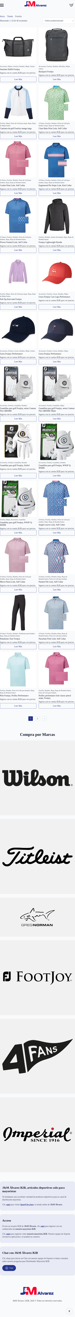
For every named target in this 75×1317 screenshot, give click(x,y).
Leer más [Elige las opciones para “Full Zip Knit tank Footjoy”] (18, 307)
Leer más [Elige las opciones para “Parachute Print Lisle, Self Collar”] (57, 646)
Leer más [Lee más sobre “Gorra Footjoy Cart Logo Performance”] (57, 307)
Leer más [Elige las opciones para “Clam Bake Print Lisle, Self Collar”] (57, 136)
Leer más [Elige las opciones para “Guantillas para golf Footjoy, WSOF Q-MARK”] (57, 476)
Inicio (2, 16)
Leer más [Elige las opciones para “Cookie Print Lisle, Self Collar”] (18, 193)
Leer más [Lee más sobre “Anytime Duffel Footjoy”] (18, 79)
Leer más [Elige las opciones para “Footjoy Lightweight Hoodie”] (57, 250)
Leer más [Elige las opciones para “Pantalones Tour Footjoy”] (18, 646)
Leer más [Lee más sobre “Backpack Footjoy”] (57, 79)
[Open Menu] (2, 5)
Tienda (10, 16)
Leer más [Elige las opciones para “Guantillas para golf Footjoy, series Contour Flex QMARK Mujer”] (57, 419)
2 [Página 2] (37, 718)
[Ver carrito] (71, 5)
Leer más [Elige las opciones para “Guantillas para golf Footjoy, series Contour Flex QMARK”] (18, 419)
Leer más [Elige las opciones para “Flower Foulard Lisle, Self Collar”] (18, 250)
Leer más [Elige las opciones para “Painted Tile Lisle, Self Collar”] (57, 590)
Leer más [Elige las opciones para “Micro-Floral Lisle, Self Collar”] (18, 590)
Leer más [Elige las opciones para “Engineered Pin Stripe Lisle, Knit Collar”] (57, 193)
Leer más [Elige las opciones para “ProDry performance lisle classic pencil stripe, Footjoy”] (57, 706)
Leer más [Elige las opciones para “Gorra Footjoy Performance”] (18, 361)
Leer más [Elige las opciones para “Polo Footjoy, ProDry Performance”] (18, 706)
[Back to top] (69, 1311)
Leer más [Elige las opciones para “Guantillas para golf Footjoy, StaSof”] (18, 476)
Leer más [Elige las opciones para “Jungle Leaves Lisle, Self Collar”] (57, 533)
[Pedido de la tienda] (59, 21)
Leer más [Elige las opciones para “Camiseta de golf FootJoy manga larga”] (18, 136)
